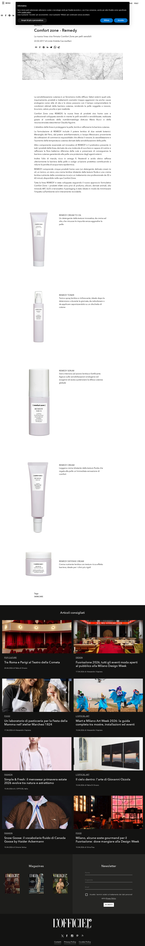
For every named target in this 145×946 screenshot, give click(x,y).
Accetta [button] (121, 20)
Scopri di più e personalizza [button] (32, 20)
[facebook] (6, 16)
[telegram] (59, 47)
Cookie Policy (85, 942)
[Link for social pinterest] (77, 936)
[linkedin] (13, 16)
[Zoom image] (38, 236)
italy (136, 3)
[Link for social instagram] (72, 936)
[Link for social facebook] (67, 936)
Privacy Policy (111, 898)
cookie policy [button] (26, 12)
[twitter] (51, 47)
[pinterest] (9, 16)
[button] (67, 884)
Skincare (38, 597)
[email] (2, 16)
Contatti (57, 942)
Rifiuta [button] (106, 20)
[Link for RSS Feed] (82, 936)
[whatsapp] (55, 47)
